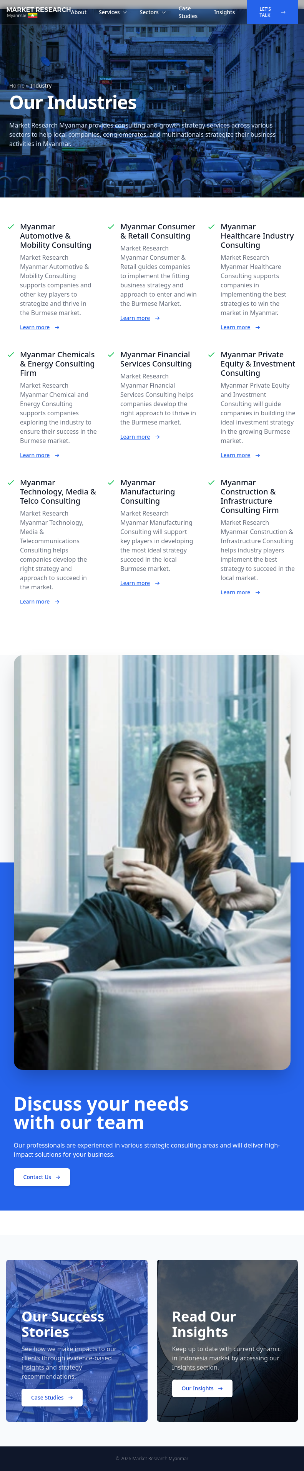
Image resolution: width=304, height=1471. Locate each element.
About (79, 12)
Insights (224, 12)
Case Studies (188, 12)
